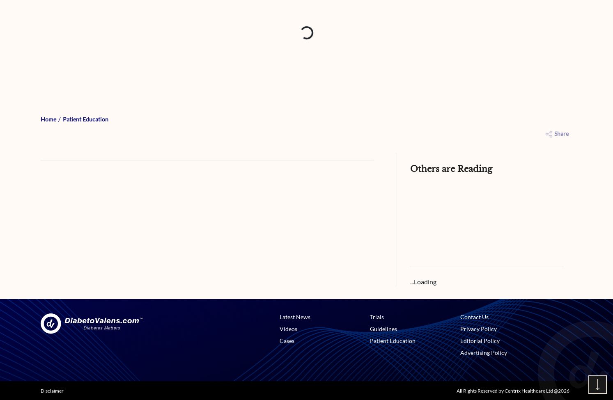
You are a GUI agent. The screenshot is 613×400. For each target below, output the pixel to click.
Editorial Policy (480, 340)
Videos (288, 328)
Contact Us (474, 316)
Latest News (295, 316)
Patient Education (85, 119)
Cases (287, 340)
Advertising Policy (483, 352)
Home (48, 119)
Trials (377, 316)
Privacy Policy (478, 328)
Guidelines (383, 328)
